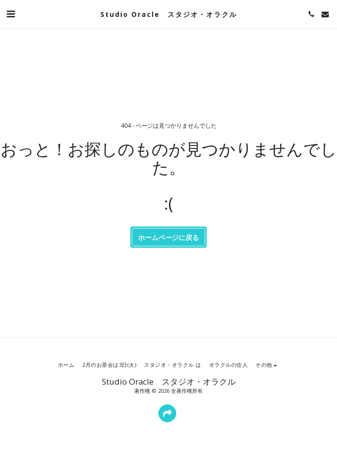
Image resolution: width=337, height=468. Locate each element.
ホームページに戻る (168, 237)
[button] (10, 14)
